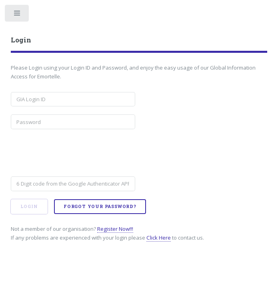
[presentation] (71, 152)
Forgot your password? (100, 206)
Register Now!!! (115, 228)
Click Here (158, 237)
